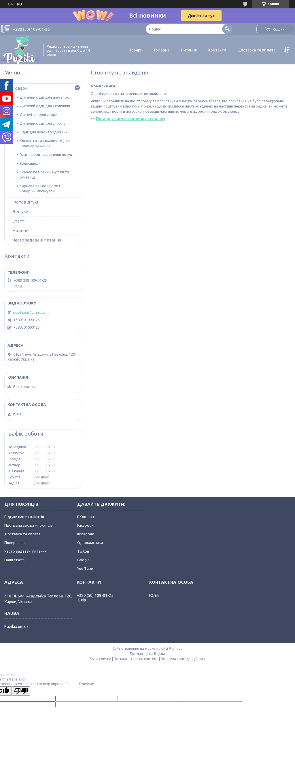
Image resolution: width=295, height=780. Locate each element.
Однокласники (90, 543)
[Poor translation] (21, 691)
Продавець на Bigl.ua (147, 654)
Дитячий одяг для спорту (42, 123)
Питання (189, 50)
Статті (18, 221)
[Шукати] (227, 29)
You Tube (85, 568)
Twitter (83, 551)
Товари (136, 50)
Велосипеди (30, 163)
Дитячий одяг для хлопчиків (45, 106)
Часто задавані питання (36, 239)
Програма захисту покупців (28, 525)
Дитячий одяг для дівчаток (44, 97)
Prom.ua (176, 648)
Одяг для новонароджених (44, 132)
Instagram (85, 534)
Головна (161, 50)
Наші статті (14, 560)
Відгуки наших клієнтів (24, 517)
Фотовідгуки (25, 202)
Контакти (217, 50)
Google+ (84, 560)
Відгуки (20, 211)
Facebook (85, 525)
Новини (20, 230)
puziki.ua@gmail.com (31, 312)
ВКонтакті (86, 517)
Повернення (15, 543)
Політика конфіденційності (184, 659)
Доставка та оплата (256, 50)
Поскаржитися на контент (136, 659)
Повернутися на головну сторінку (130, 118)
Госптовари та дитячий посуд (46, 154)
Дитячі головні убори (38, 114)
